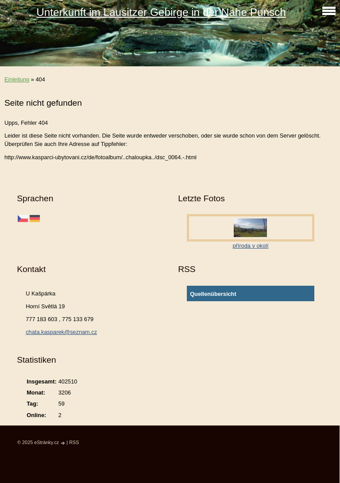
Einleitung (16, 79)
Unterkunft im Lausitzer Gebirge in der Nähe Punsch (161, 12)
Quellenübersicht (213, 294)
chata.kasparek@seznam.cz (61, 332)
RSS (74, 442)
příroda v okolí (250, 245)
